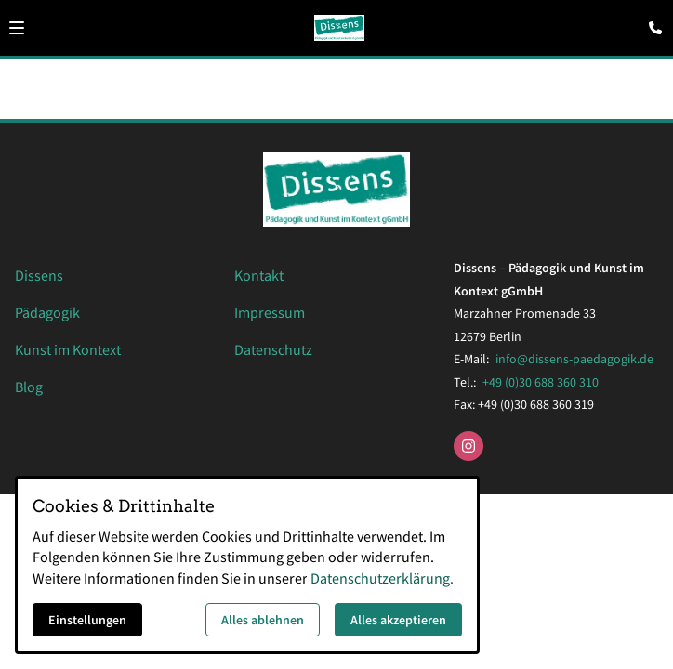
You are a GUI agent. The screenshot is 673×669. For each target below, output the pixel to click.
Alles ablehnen (262, 619)
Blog (29, 386)
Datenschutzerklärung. (382, 578)
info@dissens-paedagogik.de (574, 358)
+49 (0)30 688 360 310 (540, 382)
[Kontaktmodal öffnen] (650, 22)
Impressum (269, 312)
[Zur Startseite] (340, 27)
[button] (16, 28)
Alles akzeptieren (398, 619)
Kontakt (259, 275)
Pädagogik (47, 312)
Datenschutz (273, 349)
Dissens (39, 275)
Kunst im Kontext (68, 349)
